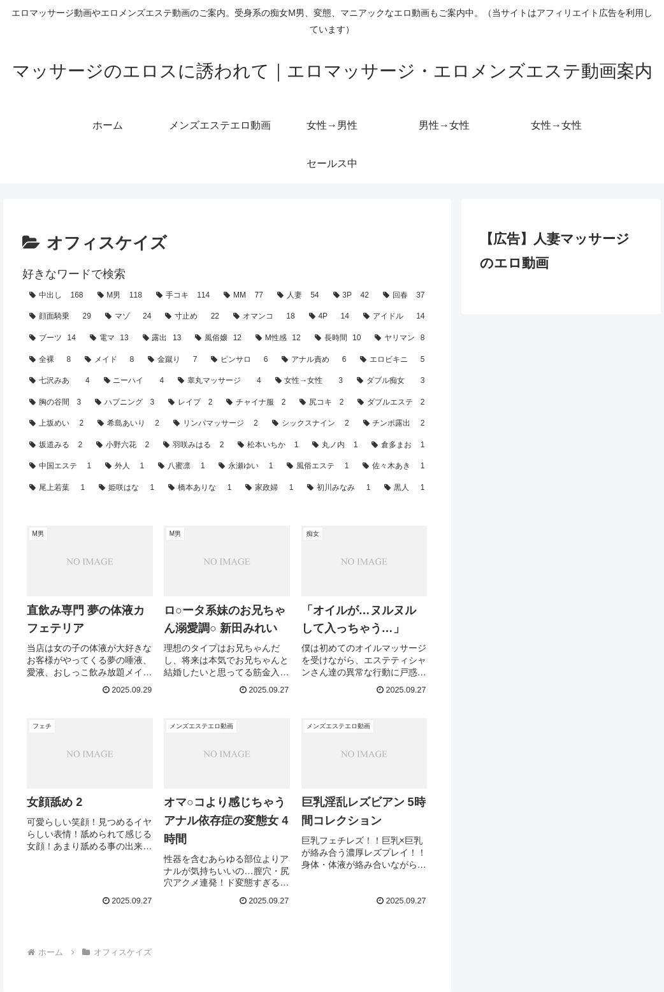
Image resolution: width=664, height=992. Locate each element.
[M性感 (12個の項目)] (278, 338)
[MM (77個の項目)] (243, 295)
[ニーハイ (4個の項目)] (134, 381)
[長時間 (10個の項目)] (338, 338)
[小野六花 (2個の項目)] (122, 445)
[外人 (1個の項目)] (124, 466)
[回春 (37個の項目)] (404, 295)
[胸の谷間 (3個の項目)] (55, 402)
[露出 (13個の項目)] (162, 338)
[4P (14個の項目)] (329, 316)
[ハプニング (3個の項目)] (124, 402)
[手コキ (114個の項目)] (182, 295)
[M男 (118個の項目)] (120, 295)
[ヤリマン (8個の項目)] (399, 338)
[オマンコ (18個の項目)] (264, 316)
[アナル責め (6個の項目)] (314, 360)
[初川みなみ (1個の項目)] (338, 488)
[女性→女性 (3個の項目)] (309, 381)
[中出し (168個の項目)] (56, 295)
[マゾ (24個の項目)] (128, 316)
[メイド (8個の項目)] (109, 360)
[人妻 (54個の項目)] (298, 295)
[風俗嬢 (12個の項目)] (218, 338)
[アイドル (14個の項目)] (394, 316)
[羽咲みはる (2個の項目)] (193, 445)
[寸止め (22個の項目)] (192, 316)
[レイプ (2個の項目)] (190, 402)
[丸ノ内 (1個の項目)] (335, 445)
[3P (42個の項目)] (351, 295)
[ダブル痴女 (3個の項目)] (390, 381)
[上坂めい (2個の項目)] (56, 423)
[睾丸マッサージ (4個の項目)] (219, 381)
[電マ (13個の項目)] (109, 338)
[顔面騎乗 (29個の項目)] (60, 316)
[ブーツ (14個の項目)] (53, 338)
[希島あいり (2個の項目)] (128, 423)
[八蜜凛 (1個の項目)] (181, 466)
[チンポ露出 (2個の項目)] (394, 423)
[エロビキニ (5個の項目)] (392, 360)
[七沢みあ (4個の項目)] (59, 381)
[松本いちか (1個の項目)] (268, 445)
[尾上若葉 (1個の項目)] (57, 488)
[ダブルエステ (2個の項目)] (391, 402)
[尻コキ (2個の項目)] (321, 402)
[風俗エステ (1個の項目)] (317, 466)
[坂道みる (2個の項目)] (56, 445)
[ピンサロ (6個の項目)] (239, 360)
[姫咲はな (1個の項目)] (126, 488)
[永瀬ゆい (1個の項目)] (245, 466)
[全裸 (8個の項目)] (50, 360)
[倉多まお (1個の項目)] (398, 445)
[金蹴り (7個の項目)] (172, 360)
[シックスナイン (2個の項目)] (310, 423)
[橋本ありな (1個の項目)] (199, 488)
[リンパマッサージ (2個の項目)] (216, 423)
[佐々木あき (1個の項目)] (393, 466)
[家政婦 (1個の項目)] (269, 488)
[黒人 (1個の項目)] (404, 488)
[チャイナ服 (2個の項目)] (255, 402)
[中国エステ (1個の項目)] (60, 466)
